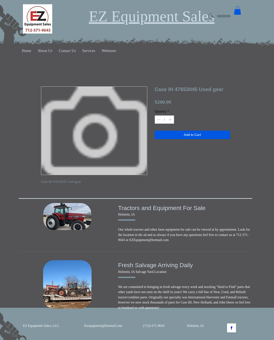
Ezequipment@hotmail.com (103, 325)
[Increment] (171, 120)
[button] (237, 10)
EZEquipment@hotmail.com (149, 240)
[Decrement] (158, 120)
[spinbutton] (164, 120)
